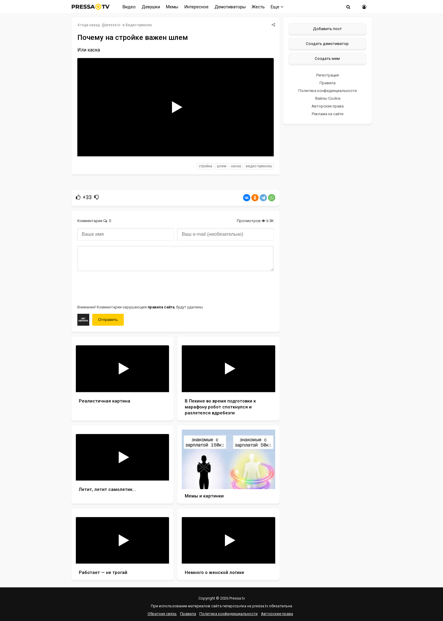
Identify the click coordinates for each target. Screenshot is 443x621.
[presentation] (122, 287)
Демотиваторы (230, 7)
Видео (129, 7)
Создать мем (327, 58)
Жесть (258, 7)
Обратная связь (162, 613)
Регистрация (327, 75)
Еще (277, 7)
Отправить (108, 319)
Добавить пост (327, 28)
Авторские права (327, 106)
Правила (328, 83)
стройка (205, 166)
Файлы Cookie (327, 98)
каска (236, 166)
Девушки (151, 7)
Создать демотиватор (327, 43)
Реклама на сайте (327, 114)
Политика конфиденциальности (327, 90)
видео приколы (259, 166)
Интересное (196, 7)
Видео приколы (139, 25)
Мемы (172, 7)
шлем (221, 166)
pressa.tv (112, 25)
